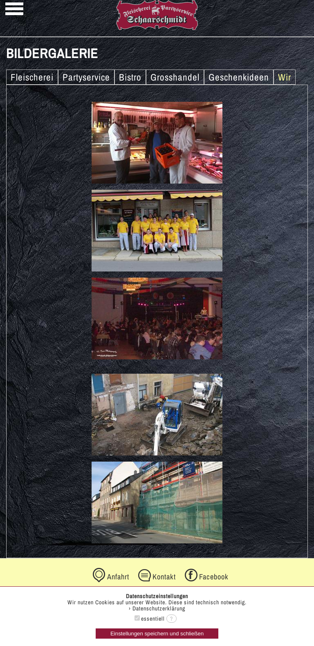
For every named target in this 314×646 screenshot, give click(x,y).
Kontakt (164, 577)
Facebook (214, 577)
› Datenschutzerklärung (157, 608)
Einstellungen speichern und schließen (157, 633)
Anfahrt (118, 577)
